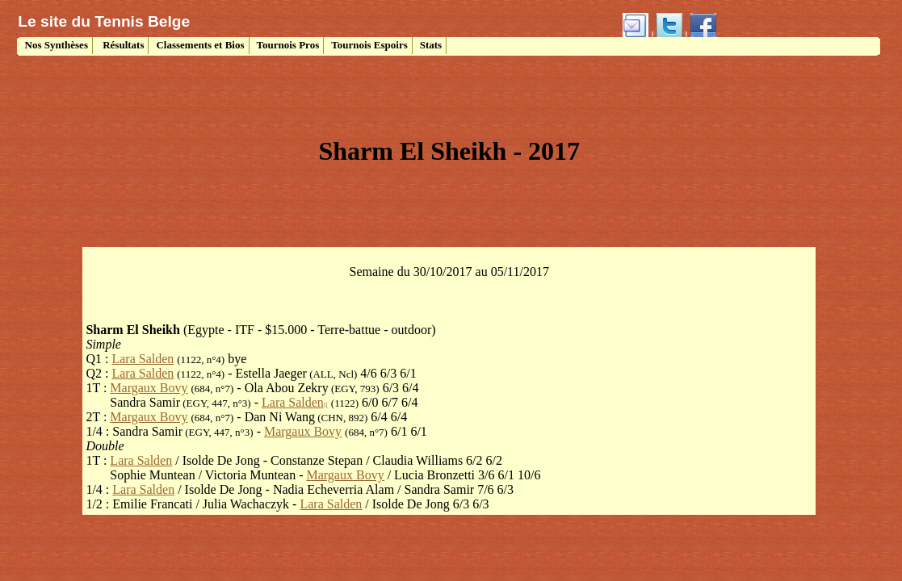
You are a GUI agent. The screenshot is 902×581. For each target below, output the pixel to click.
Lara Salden (142, 359)
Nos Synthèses (55, 45)
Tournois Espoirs (369, 45)
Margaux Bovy (148, 388)
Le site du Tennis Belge (104, 21)
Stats (431, 45)
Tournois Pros (288, 45)
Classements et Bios (200, 45)
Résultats (122, 45)
